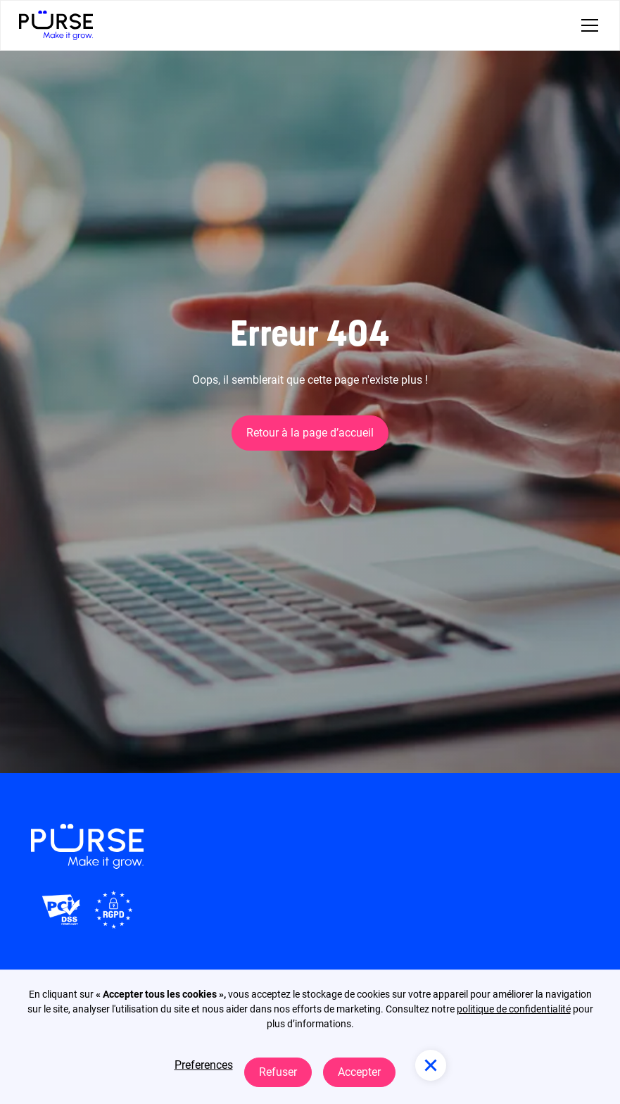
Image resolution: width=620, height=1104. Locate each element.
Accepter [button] (359, 1072)
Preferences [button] (204, 1065)
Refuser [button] (278, 1072)
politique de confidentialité (514, 1009)
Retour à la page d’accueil (310, 432)
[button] (587, 25)
